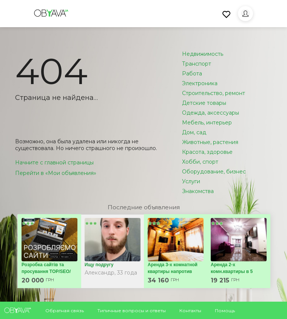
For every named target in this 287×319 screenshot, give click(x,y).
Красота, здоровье (207, 152)
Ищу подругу (99, 264)
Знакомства (198, 191)
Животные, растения (210, 142)
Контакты (190, 310)
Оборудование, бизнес (214, 171)
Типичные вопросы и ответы (131, 310)
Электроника (200, 83)
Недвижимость (202, 54)
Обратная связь (64, 310)
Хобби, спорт (200, 161)
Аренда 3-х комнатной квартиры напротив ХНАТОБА (173, 271)
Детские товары (204, 103)
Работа (192, 73)
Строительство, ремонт (213, 93)
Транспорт (196, 63)
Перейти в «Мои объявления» (55, 173)
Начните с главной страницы (54, 162)
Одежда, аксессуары (210, 112)
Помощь (225, 310)
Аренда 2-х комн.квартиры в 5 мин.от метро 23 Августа (238, 271)
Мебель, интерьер (207, 122)
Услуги (191, 181)
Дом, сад (194, 132)
